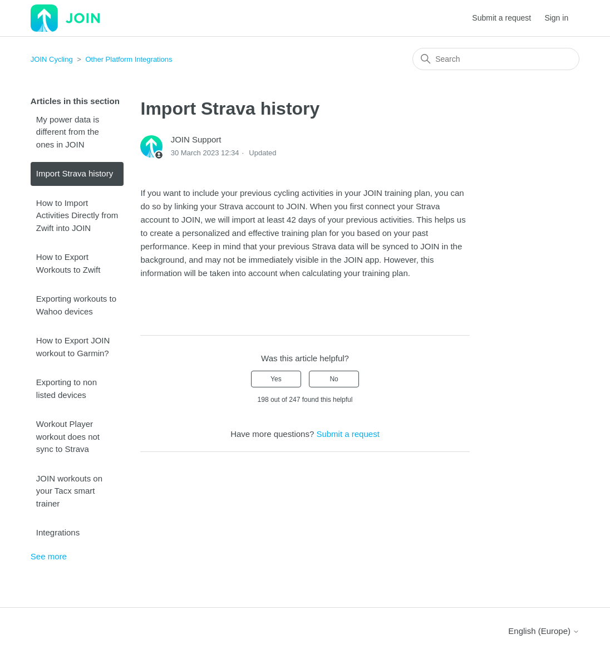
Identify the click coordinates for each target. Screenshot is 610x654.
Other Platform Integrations (129, 59)
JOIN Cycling (52, 59)
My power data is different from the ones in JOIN (67, 132)
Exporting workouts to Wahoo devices (76, 305)
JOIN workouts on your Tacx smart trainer (69, 491)
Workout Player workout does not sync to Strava (68, 436)
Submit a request (501, 17)
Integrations (58, 532)
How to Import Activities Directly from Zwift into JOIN (77, 215)
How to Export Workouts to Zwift (68, 263)
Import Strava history (74, 173)
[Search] (495, 59)
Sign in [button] (556, 17)
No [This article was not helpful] (333, 379)
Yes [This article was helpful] (276, 379)
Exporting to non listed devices (66, 388)
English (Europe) (543, 631)
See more (49, 556)
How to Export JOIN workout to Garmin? (73, 347)
